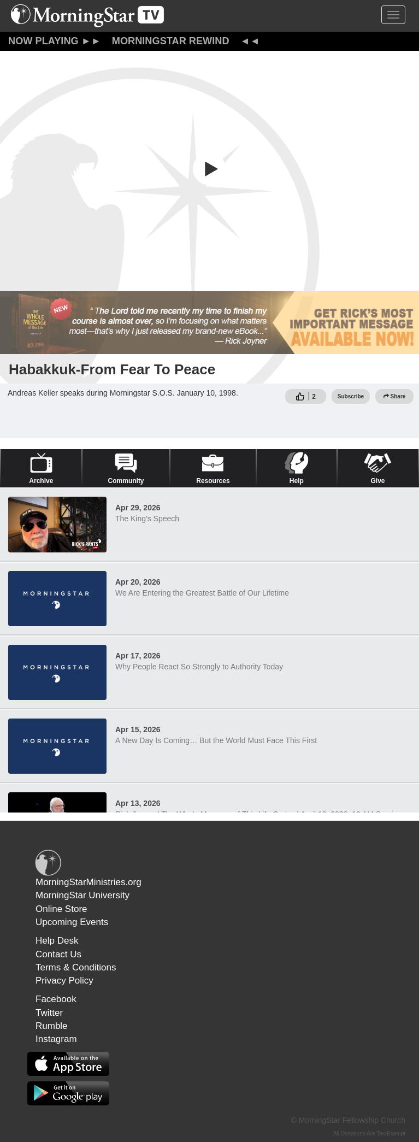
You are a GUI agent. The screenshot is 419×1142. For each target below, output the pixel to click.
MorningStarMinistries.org (88, 882)
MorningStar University (82, 895)
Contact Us (58, 954)
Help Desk (57, 940)
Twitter (49, 1013)
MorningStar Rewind (170, 41)
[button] (210, 169)
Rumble (52, 1026)
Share (394, 396)
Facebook (56, 999)
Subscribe (351, 396)
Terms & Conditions (76, 967)
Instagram (56, 1039)
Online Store (61, 909)
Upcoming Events (72, 922)
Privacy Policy (64, 980)
